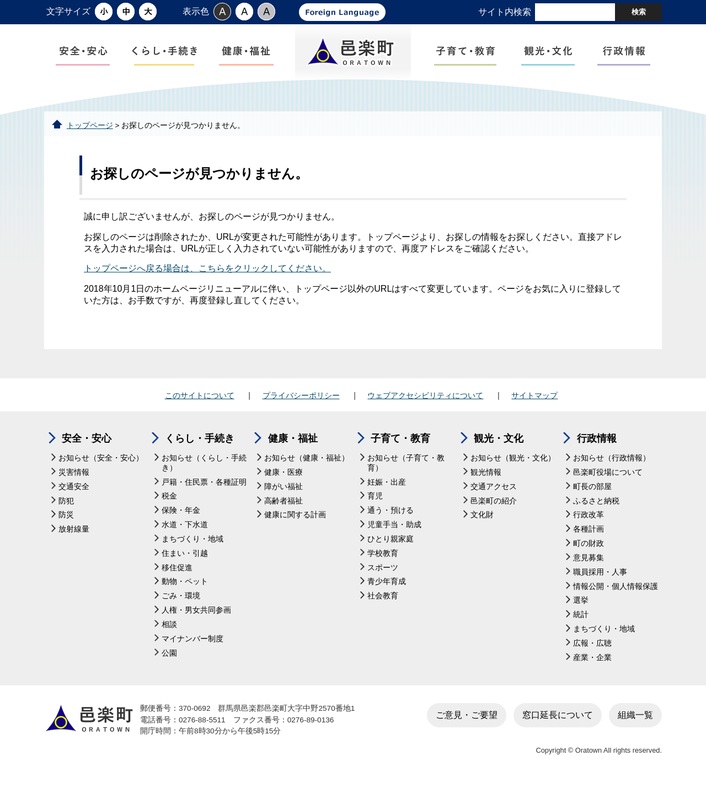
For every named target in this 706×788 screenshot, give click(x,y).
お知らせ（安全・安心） (100, 461)
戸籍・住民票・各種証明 (204, 485)
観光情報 (485, 475)
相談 (169, 628)
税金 (169, 499)
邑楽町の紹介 (493, 504)
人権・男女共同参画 (196, 613)
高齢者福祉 (283, 504)
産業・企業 (592, 660)
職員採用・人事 (600, 575)
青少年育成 (386, 585)
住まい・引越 (185, 556)
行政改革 (588, 518)
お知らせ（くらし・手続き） (204, 466)
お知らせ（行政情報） (611, 461)
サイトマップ (534, 398)
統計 (581, 618)
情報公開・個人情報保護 (615, 589)
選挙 (581, 603)
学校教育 (382, 556)
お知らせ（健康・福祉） (306, 461)
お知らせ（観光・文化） (512, 461)
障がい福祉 (283, 489)
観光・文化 (498, 441)
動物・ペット (185, 585)
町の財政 (588, 547)
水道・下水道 (185, 528)
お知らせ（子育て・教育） (406, 466)
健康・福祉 (293, 441)
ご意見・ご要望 (467, 717)
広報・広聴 (592, 646)
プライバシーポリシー (301, 398)
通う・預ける (390, 514)
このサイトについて (199, 398)
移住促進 (177, 570)
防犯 (66, 504)
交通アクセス (493, 489)
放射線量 (73, 532)
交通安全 (73, 489)
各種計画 (588, 532)
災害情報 (73, 475)
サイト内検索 (504, 12)
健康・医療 (283, 475)
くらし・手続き (199, 441)
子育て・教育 (400, 441)
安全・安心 (86, 441)
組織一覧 (635, 717)
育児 (375, 499)
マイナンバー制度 (192, 641)
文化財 (482, 518)
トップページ (90, 128)
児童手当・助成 (394, 528)
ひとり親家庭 (390, 542)
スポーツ (382, 570)
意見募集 (588, 561)
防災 (66, 518)
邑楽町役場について (608, 475)
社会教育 (382, 599)
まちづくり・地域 (192, 542)
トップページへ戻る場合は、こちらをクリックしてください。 (207, 271)
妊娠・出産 (386, 485)
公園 (169, 656)
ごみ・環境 (181, 599)
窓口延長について (557, 717)
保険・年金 (181, 514)
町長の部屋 (592, 489)
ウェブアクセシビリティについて (425, 398)
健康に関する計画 (295, 518)
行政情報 (597, 441)
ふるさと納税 (596, 504)
